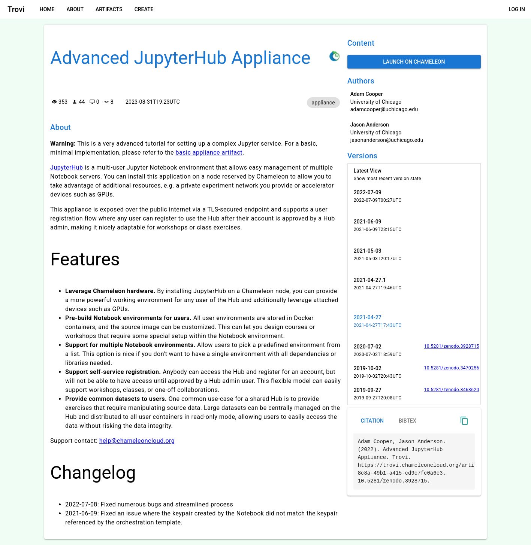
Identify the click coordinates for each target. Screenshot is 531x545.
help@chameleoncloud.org (137, 440)
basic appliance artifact (209, 152)
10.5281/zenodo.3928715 (451, 346)
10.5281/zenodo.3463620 (451, 389)
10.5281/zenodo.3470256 (451, 368)
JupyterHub (66, 167)
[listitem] (414, 174)
